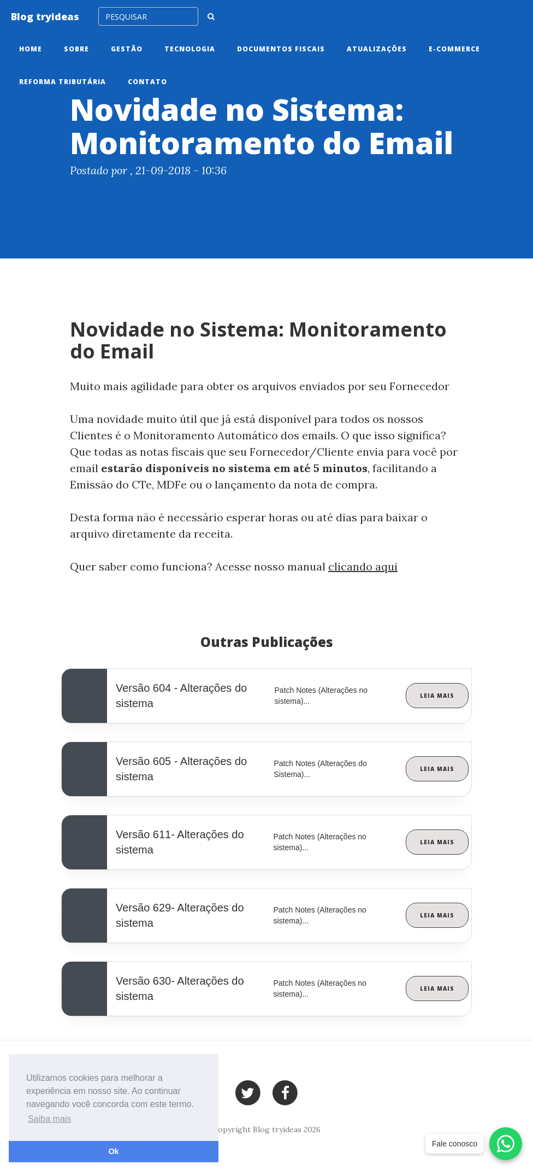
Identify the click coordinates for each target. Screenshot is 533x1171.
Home (30, 49)
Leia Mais (437, 695)
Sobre (76, 49)
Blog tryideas (45, 16)
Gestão (127, 49)
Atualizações (377, 49)
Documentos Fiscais (281, 49)
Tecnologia (189, 49)
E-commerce (454, 49)
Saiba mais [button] (49, 1118)
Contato (147, 81)
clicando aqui (363, 566)
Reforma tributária (62, 81)
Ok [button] (113, 1151)
